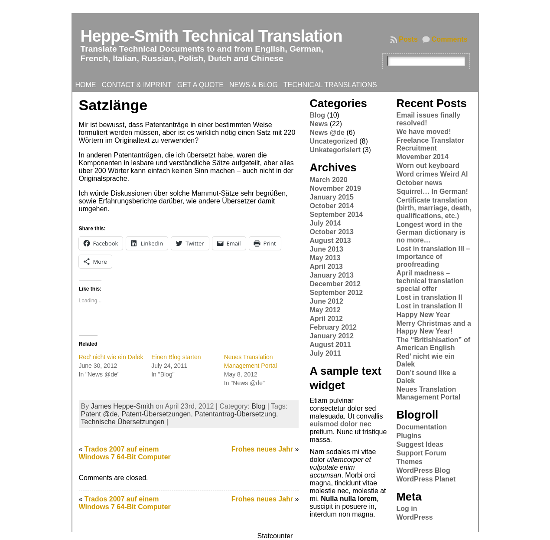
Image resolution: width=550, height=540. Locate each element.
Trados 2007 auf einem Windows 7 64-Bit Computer (125, 453)
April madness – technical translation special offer (430, 280)
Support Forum (421, 453)
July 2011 (325, 353)
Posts (408, 39)
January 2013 (331, 275)
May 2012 (324, 310)
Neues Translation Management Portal (428, 393)
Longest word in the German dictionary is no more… (430, 232)
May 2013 (324, 258)
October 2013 (331, 232)
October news (419, 183)
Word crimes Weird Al (432, 174)
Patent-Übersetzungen (156, 414)
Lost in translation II (429, 297)
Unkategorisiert (334, 150)
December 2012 (334, 284)
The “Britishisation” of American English (433, 343)
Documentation (421, 427)
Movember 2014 (422, 156)
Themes (409, 461)
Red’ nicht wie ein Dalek (111, 356)
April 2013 (325, 266)
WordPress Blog (423, 470)
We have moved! (423, 131)
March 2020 (328, 179)
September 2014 (336, 214)
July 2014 (325, 223)
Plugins (408, 435)
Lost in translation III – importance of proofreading (433, 256)
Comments (450, 39)
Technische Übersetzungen (123, 421)
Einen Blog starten (176, 356)
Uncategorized (333, 141)
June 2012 (326, 301)
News (318, 124)
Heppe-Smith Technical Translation (211, 35)
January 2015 (331, 197)
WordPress (414, 517)
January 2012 (331, 336)
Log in (406, 508)
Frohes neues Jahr (262, 449)
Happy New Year (423, 314)
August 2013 (330, 240)
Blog (258, 406)
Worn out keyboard (427, 165)
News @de (327, 132)
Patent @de (99, 414)
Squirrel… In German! (432, 191)
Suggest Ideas (419, 444)
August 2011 (330, 344)
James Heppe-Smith (122, 406)
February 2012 (333, 327)
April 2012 (325, 318)
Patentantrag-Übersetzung (235, 414)
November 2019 (335, 188)
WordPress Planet (426, 479)
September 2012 (336, 292)
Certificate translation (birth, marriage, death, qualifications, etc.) (433, 207)
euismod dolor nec (340, 424)
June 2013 (326, 249)
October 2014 (331, 205)
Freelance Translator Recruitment (430, 144)
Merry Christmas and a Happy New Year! (433, 327)
